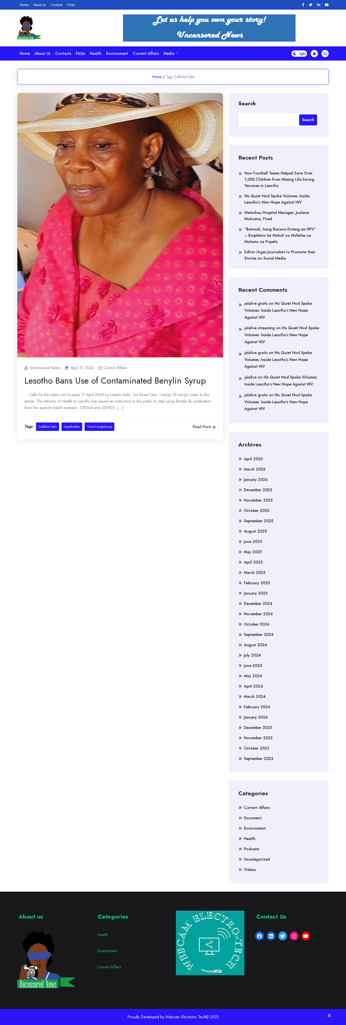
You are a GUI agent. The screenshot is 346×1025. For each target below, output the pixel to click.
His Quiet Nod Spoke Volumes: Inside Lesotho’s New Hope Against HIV (276, 199)
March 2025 (254, 572)
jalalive (250, 377)
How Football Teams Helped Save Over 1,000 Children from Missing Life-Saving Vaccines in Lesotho (279, 179)
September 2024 (258, 634)
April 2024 (253, 686)
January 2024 (256, 717)
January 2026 (256, 479)
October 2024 (256, 624)
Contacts (56, 4)
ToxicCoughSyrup (99, 426)
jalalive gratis (256, 303)
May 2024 (253, 676)
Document (253, 818)
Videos (250, 869)
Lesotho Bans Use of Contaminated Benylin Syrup (115, 381)
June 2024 (253, 665)
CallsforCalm (47, 426)
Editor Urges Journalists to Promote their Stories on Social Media (279, 255)
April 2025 (253, 562)
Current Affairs (146, 53)
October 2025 (256, 510)
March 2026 (255, 469)
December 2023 (258, 727)
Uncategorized (257, 859)
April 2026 (253, 459)
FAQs (71, 4)
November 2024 (258, 614)
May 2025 (253, 552)
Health (95, 53)
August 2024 (255, 645)
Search (247, 103)
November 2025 (258, 500)
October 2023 (256, 748)
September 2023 (258, 758)
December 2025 (258, 490)
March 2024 (255, 696)
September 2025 (258, 521)
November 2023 (258, 738)
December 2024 (258, 603)
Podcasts (251, 849)
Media (169, 53)
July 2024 (252, 655)
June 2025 (253, 541)
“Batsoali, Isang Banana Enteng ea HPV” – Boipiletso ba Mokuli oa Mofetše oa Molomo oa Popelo (280, 235)
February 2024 (257, 707)
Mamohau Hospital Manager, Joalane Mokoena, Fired (276, 216)
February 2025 (257, 583)
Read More (204, 426)
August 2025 (255, 531)
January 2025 (255, 593)
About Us (39, 4)
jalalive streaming (259, 328)
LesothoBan (72, 426)
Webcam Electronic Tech (185, 1017)
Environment (117, 53)
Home (24, 4)
